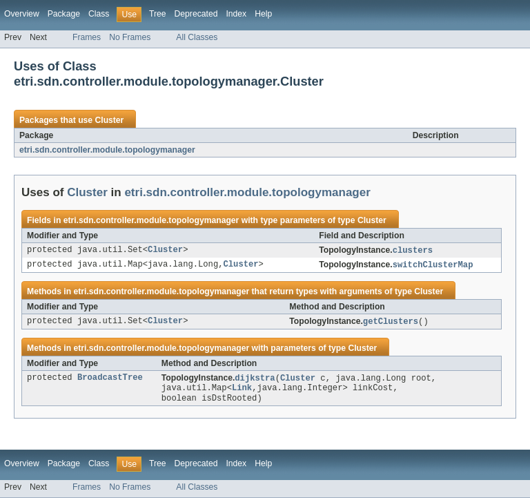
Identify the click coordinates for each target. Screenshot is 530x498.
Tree (157, 14)
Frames (86, 37)
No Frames (129, 37)
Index (236, 14)
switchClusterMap (433, 265)
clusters (413, 251)
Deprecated (196, 14)
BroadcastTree (110, 378)
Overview (21, 14)
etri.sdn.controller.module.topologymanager (107, 150)
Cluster (109, 120)
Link (242, 388)
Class (98, 14)
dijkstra (255, 378)
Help (263, 14)
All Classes (196, 37)
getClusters (390, 322)
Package (64, 14)
